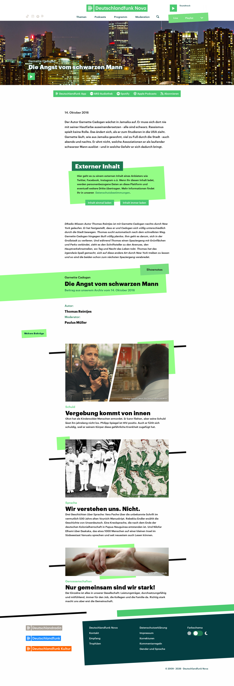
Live (175, 18)
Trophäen (95, 643)
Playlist (189, 18)
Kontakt (94, 632)
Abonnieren (169, 93)
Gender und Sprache (152, 648)
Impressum (147, 632)
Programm (120, 16)
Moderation (142, 16)
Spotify (123, 93)
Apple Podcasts (144, 93)
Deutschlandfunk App (70, 93)
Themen (81, 16)
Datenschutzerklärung (153, 627)
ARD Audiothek (101, 93)
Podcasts (100, 16)
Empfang (94, 638)
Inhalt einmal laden (99, 202)
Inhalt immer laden (134, 202)
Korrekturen (147, 638)
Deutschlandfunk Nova (103, 627)
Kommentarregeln (151, 643)
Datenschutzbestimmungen (112, 192)
